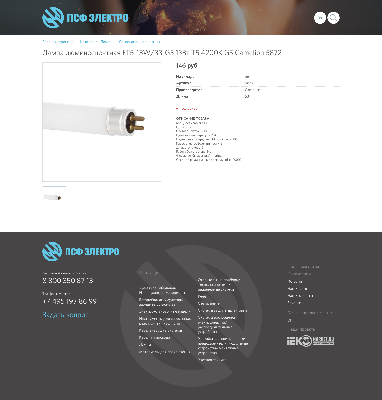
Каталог (240, 17)
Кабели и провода (154, 337)
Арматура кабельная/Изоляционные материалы (162, 290)
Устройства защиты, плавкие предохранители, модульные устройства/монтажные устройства (223, 345)
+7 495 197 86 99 (69, 301)
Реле (202, 296)
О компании (217, 17)
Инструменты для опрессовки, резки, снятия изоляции (165, 321)
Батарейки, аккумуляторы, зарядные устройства (161, 302)
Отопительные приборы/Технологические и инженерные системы (219, 284)
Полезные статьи (303, 266)
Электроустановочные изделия (165, 311)
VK (290, 320)
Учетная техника (212, 359)
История (294, 281)
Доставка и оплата (270, 17)
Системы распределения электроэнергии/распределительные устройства (219, 324)
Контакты (301, 17)
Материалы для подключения (165, 351)
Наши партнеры (301, 288)
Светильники (209, 303)
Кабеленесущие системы (160, 330)
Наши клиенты (300, 295)
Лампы (145, 344)
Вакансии (295, 302)
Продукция (150, 272)
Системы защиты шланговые (222, 310)
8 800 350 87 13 (67, 280)
